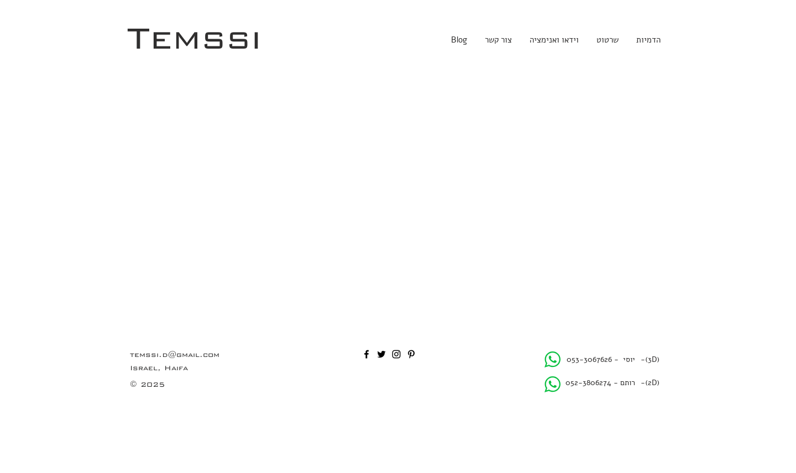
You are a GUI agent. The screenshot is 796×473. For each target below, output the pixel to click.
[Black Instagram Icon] (396, 354)
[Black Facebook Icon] (366, 354)
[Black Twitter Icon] (381, 354)
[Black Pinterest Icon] (411, 354)
